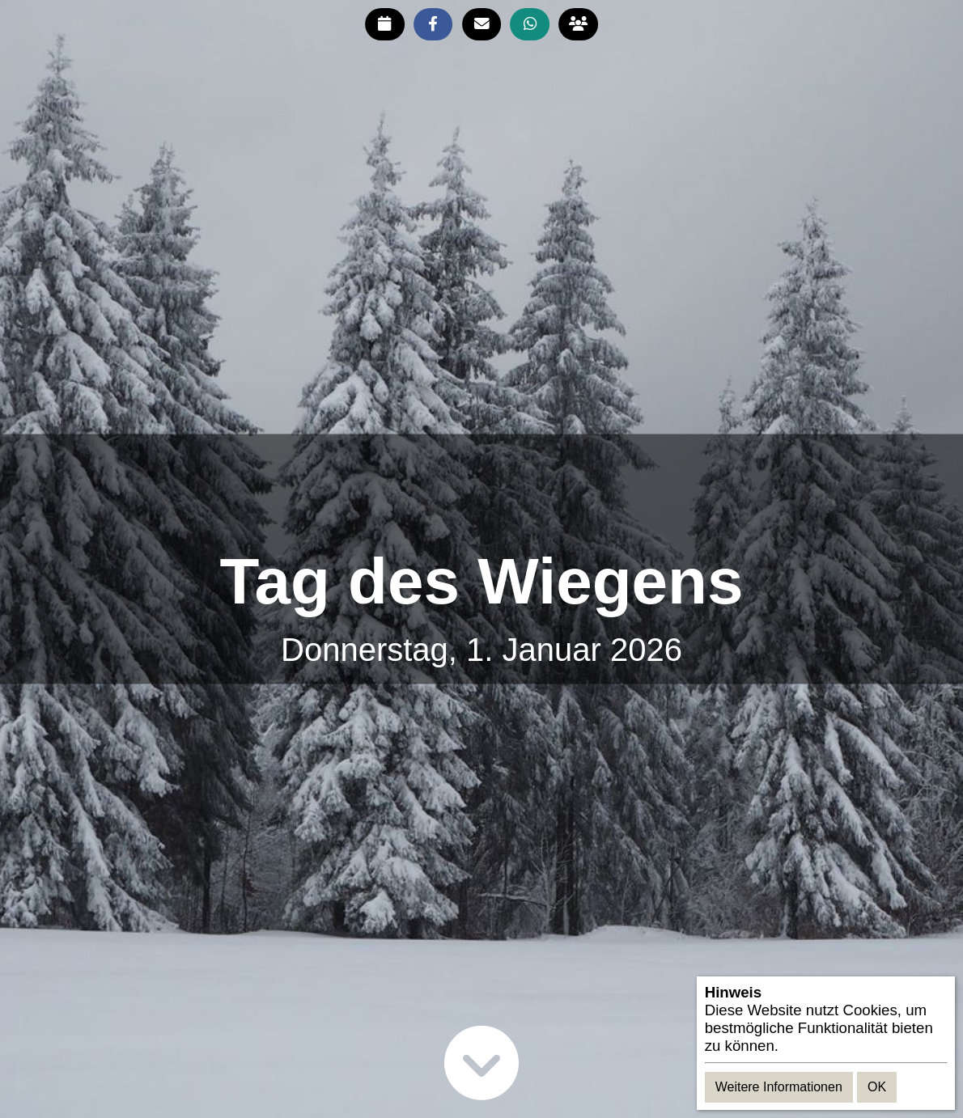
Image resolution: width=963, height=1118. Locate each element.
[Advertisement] (481, 491)
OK (877, 1087)
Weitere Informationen (778, 1087)
